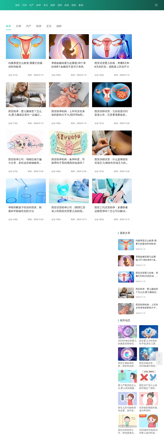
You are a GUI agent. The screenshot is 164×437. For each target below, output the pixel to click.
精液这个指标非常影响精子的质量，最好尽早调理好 (116, 397)
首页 (17, 5)
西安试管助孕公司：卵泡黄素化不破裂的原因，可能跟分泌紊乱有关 (127, 224)
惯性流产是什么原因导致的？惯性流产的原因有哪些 (148, 180)
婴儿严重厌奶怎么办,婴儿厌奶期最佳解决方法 (127, 180)
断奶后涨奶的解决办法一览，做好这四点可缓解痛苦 (38, 366)
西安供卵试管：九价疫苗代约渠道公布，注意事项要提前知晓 (96, 105)
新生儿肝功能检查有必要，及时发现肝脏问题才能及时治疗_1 (127, 202)
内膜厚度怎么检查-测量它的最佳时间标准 (21, 61)
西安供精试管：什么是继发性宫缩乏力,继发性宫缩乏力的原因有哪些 (96, 149)
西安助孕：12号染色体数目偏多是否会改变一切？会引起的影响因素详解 (122, 346)
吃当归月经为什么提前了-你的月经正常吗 (32, 346)
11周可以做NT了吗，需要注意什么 (107, 377)
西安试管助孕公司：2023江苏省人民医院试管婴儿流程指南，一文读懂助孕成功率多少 (59, 193)
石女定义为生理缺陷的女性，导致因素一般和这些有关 (39, 397)
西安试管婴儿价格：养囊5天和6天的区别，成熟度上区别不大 (96, 61)
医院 (74, 5)
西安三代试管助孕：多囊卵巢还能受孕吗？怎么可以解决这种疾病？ (96, 193)
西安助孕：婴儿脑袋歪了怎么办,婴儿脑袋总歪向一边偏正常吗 (22, 105)
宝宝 (45, 5)
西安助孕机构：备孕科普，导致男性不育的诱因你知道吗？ (59, 149)
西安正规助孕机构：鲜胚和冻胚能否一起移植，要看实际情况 (127, 158)
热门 (11, 274)
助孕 (38, 5)
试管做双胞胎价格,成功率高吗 (148, 202)
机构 (67, 5)
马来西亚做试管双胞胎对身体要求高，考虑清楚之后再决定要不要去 (44, 356)
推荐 (8, 26)
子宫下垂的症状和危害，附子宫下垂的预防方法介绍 (116, 366)
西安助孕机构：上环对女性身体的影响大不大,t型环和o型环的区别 (59, 105)
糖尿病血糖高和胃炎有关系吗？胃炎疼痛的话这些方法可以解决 (122, 387)
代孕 (24, 5)
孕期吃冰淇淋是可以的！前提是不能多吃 (110, 356)
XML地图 (77, 429)
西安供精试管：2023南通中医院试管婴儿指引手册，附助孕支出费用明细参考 (148, 158)
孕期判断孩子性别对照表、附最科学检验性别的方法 (22, 193)
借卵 (59, 5)
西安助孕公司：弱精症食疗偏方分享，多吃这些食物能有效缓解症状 (22, 149)
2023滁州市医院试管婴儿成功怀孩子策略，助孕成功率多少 (148, 224)
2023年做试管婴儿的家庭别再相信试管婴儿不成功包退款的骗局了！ (127, 135)
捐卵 (52, 5)
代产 (31, 5)
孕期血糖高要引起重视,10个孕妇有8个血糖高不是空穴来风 (59, 61)
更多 (76, 337)
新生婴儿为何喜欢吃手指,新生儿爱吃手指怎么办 (148, 135)
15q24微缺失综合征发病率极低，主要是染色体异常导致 (40, 377)
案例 (81, 5)
